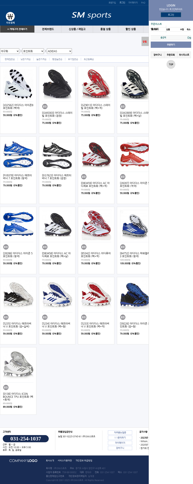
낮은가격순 (26, 59)
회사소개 (50, 460)
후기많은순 (73, 59)
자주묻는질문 (120, 432)
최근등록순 (89, 59)
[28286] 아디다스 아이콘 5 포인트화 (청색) (18, 255)
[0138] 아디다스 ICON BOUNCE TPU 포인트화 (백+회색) (18, 396)
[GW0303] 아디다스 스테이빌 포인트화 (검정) (57, 114)
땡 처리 (155, 29)
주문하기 (171, 44)
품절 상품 (105, 29)
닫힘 (145, 41)
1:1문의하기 (120, 437)
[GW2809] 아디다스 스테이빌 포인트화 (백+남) (135, 114)
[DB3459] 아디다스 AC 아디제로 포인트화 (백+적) (95, 184)
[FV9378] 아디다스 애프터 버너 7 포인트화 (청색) (17, 177)
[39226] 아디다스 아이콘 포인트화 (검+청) (135, 325)
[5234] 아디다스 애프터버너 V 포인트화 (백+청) (56, 325)
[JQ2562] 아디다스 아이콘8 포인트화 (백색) (18, 106)
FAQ (143, 2)
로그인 (171, 14)
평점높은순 (57, 59)
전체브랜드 (48, 29)
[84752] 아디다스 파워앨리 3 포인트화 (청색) (135, 255)
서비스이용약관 (65, 460)
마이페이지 (132, 2)
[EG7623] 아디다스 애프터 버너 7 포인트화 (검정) (56, 177)
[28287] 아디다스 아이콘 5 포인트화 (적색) (134, 184)
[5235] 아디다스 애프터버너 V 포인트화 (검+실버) (17, 325)
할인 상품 (131, 29)
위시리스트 (184, 55)
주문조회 (171, 55)
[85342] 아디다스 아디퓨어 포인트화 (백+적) (96, 255)
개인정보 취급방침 (84, 460)
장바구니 (157, 55)
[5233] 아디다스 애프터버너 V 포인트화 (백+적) (95, 325)
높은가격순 (41, 59)
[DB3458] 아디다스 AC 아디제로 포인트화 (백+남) (56, 255)
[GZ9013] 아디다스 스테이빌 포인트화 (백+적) (95, 106)
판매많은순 (10, 59)
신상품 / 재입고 (77, 29)
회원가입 (112, 2)
